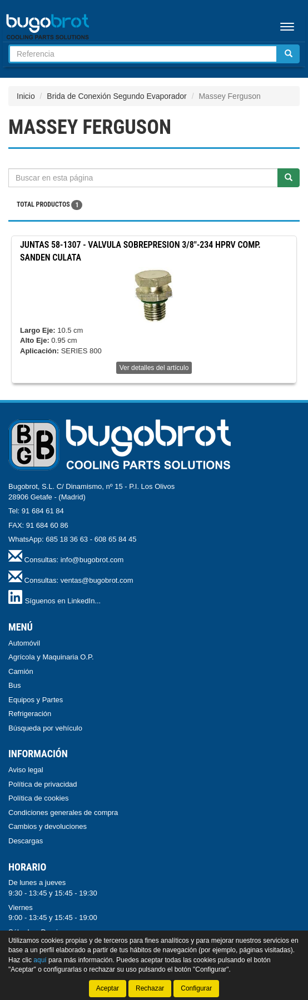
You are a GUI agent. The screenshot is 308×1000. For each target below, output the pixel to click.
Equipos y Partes (35, 700)
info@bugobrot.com (92, 560)
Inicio (26, 96)
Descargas (25, 841)
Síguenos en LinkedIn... (63, 601)
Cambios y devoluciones (47, 826)
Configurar (196, 988)
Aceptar (107, 988)
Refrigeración (29, 713)
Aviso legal (25, 770)
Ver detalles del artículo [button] (154, 368)
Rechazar (150, 988)
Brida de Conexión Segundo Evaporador (116, 96)
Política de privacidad (42, 784)
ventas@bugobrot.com (97, 580)
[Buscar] (288, 53)
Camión (20, 671)
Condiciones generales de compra (63, 812)
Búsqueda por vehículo (45, 728)
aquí (39, 959)
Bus (14, 685)
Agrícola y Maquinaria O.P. (51, 657)
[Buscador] (143, 53)
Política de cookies (38, 798)
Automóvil (24, 643)
